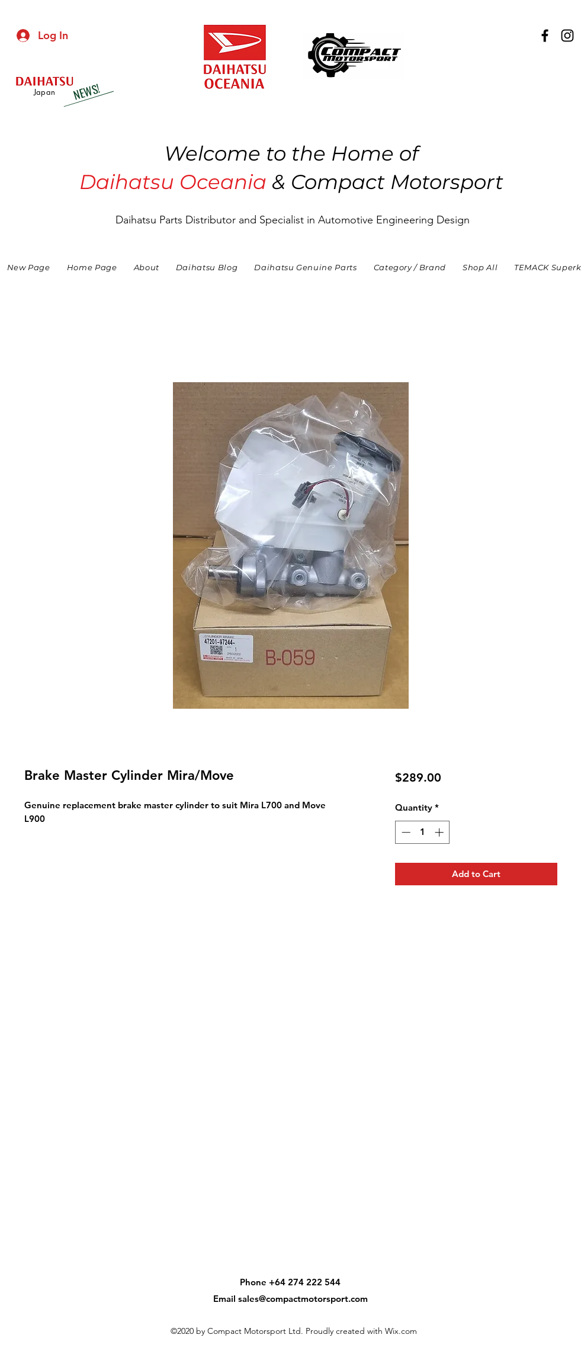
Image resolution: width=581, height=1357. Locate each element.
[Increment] (440, 832)
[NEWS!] (86, 91)
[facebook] (545, 35)
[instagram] (567, 35)
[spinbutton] (422, 832)
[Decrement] (405, 832)
